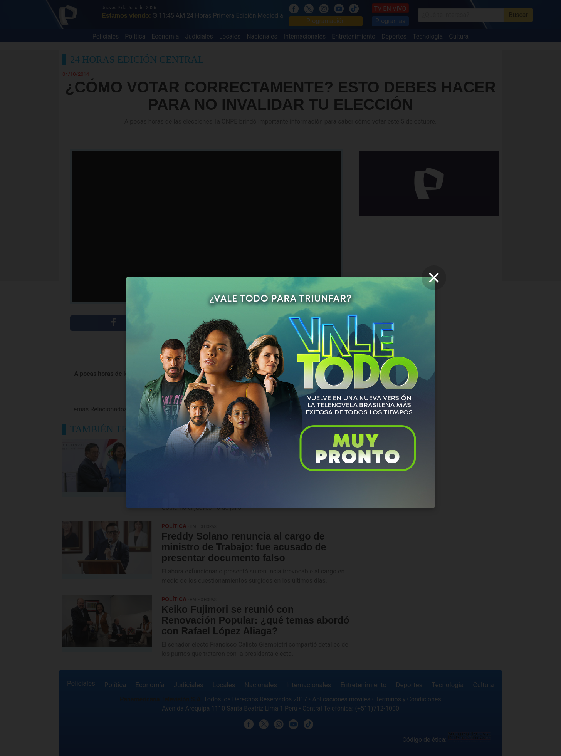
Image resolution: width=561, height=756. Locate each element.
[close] (434, 277)
